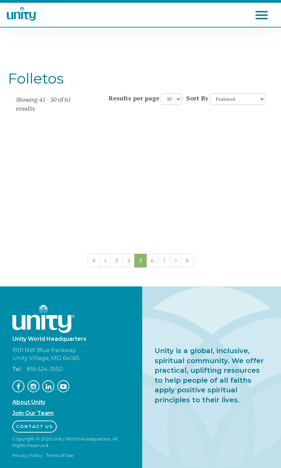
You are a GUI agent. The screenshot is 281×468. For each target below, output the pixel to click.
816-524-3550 (45, 369)
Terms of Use (60, 455)
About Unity (28, 402)
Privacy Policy (27, 455)
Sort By (197, 98)
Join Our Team (33, 413)
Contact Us (34, 426)
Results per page (134, 98)
